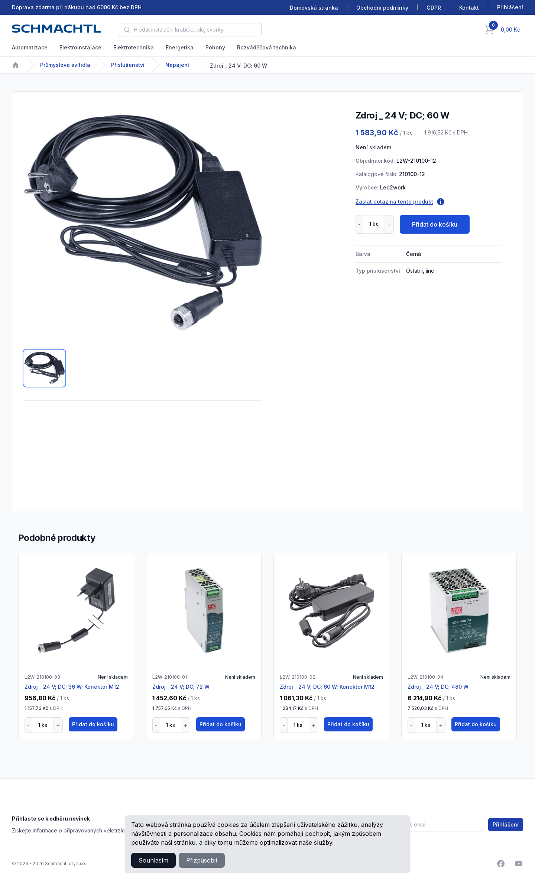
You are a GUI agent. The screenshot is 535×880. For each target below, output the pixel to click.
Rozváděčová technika (266, 47)
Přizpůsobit (201, 860)
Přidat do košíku (434, 224)
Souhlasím (153, 860)
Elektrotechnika (133, 47)
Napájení (177, 65)
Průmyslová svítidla (65, 65)
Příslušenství (128, 65)
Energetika (180, 47)
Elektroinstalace (80, 47)
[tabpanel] (143, 222)
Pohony (215, 47)
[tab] (44, 368)
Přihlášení (506, 824)
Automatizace (30, 47)
